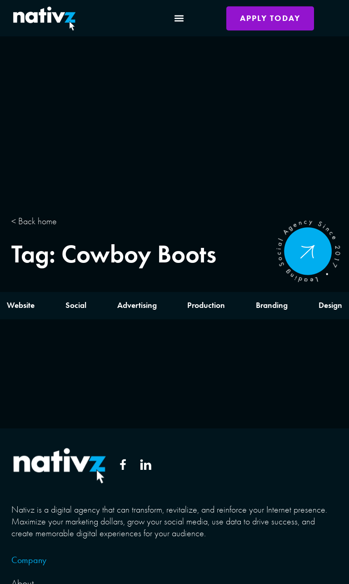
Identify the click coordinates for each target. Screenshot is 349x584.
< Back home (34, 221)
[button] (179, 18)
